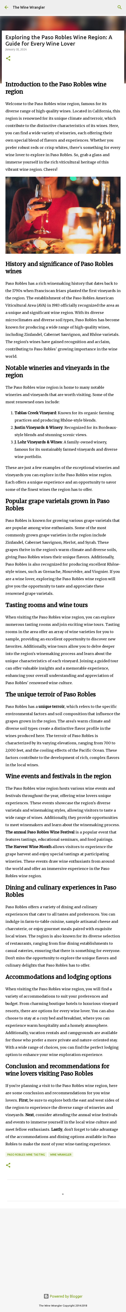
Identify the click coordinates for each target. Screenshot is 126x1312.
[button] (8, 59)
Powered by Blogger (63, 1296)
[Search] (119, 7)
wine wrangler (60, 1154)
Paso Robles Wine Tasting (26, 1154)
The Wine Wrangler (29, 7)
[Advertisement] (63, 1247)
